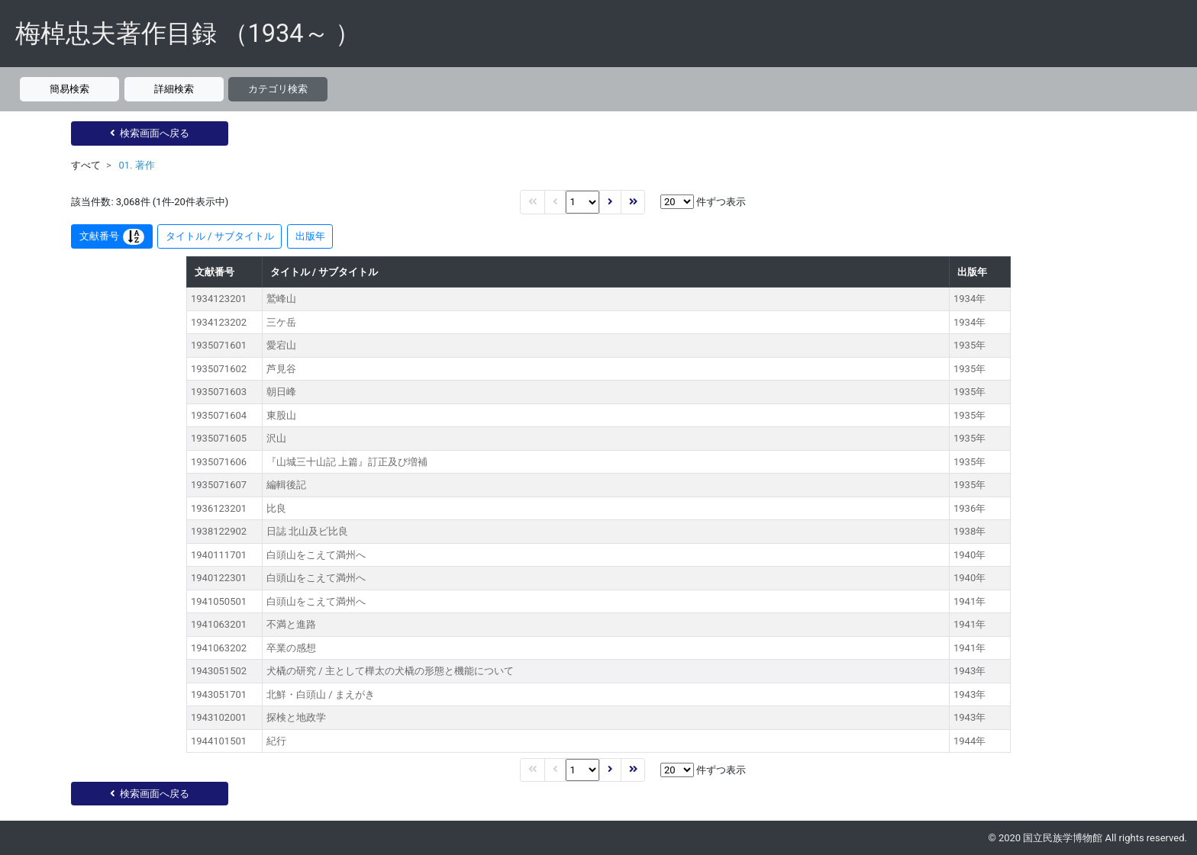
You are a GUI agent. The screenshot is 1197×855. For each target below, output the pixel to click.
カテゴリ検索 (278, 89)
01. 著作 (136, 165)
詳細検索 (174, 89)
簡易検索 (69, 89)
